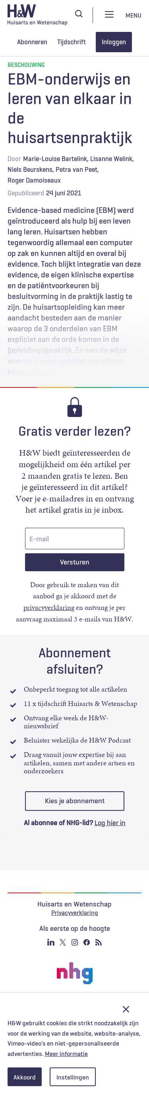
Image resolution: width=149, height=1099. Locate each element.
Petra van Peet (76, 169)
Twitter (63, 942)
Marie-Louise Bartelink (55, 159)
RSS (99, 942)
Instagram (75, 942)
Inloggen (114, 42)
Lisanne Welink (111, 159)
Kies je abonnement (74, 801)
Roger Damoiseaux (34, 180)
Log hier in (110, 823)
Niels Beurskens (30, 169)
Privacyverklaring (74, 912)
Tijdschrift (71, 42)
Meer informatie (66, 1053)
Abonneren (32, 42)
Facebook (87, 942)
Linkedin (51, 942)
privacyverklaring (48, 607)
